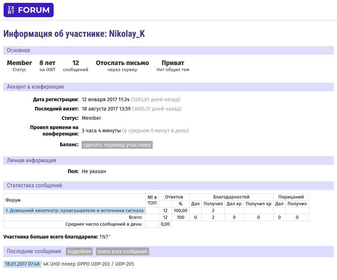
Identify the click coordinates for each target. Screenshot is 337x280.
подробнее (79, 251)
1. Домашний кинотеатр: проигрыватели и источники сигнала (74, 210)
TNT (103, 237)
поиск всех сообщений (122, 251)
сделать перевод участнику (117, 145)
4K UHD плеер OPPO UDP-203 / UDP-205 (88, 264)
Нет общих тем (173, 66)
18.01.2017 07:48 (22, 264)
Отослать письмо (122, 63)
